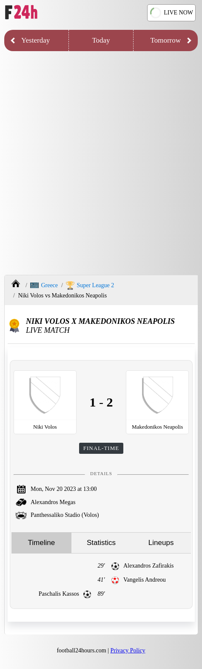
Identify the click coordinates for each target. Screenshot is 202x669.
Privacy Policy (128, 650)
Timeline (41, 543)
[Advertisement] (101, 165)
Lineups (161, 543)
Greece (44, 285)
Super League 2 (90, 285)
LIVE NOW (171, 13)
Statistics (101, 543)
